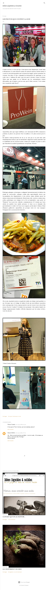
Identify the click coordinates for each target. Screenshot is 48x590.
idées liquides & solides (12, 6)
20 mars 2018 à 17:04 (21, 432)
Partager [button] (5, 416)
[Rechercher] (44, 2)
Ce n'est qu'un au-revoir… (14, 517)
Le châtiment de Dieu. (12, 569)
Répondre (11, 429)
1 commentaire (11, 519)
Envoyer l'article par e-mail (14, 416)
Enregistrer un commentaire (15, 572)
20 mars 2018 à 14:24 (21, 424)
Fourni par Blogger (24, 582)
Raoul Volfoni (11, 433)
